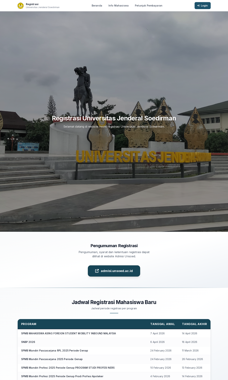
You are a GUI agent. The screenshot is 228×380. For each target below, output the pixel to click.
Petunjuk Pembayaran (148, 5)
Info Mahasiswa (118, 5)
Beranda (97, 5)
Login (202, 5)
